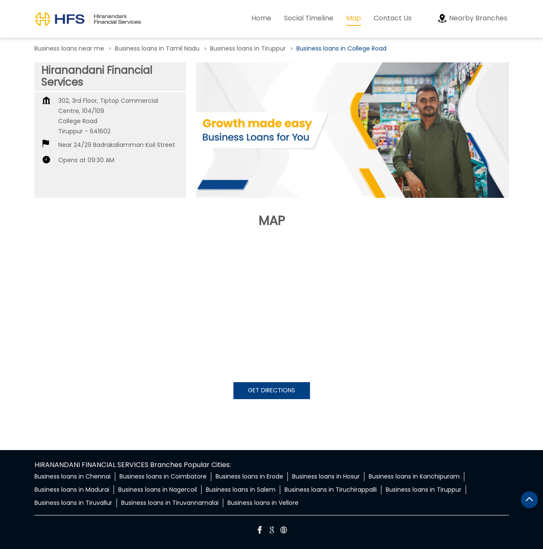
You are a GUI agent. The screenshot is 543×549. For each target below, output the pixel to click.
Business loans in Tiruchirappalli (330, 489)
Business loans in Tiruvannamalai (170, 502)
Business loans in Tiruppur (423, 489)
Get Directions (271, 390)
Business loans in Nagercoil (157, 489)
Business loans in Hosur (326, 476)
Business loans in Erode (249, 476)
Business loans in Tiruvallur (73, 502)
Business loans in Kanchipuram (414, 476)
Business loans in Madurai (71, 489)
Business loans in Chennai (72, 476)
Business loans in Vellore (263, 502)
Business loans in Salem (241, 489)
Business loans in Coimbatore (163, 476)
